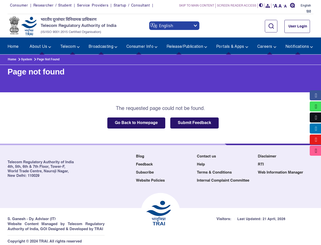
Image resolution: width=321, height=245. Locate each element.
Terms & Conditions (214, 170)
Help (201, 162)
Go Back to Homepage (136, 120)
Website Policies (150, 178)
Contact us (206, 153)
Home (12, 56)
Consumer (19, 5)
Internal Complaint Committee (223, 178)
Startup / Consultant (132, 5)
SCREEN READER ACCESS (236, 5)
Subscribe (145, 170)
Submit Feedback (194, 120)
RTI (261, 162)
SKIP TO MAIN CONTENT (196, 5)
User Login (297, 26)
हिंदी (308, 11)
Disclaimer (267, 153)
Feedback (144, 162)
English (306, 5)
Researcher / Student (52, 5)
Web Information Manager (280, 170)
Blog (140, 153)
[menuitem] (14, 44)
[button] (261, 5)
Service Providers (92, 5)
